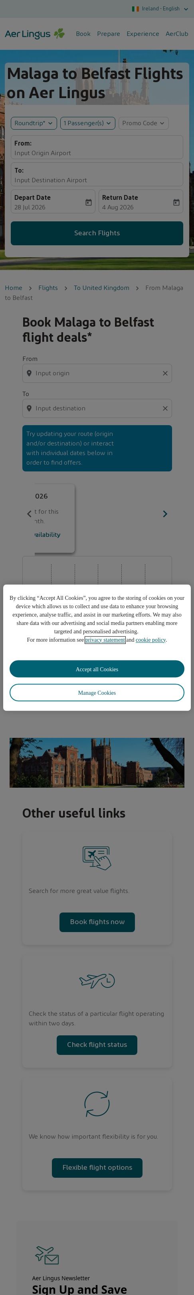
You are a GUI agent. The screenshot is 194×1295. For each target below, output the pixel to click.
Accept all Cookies (97, 669)
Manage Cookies (97, 693)
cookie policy (151, 640)
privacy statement (105, 640)
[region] (97, 647)
